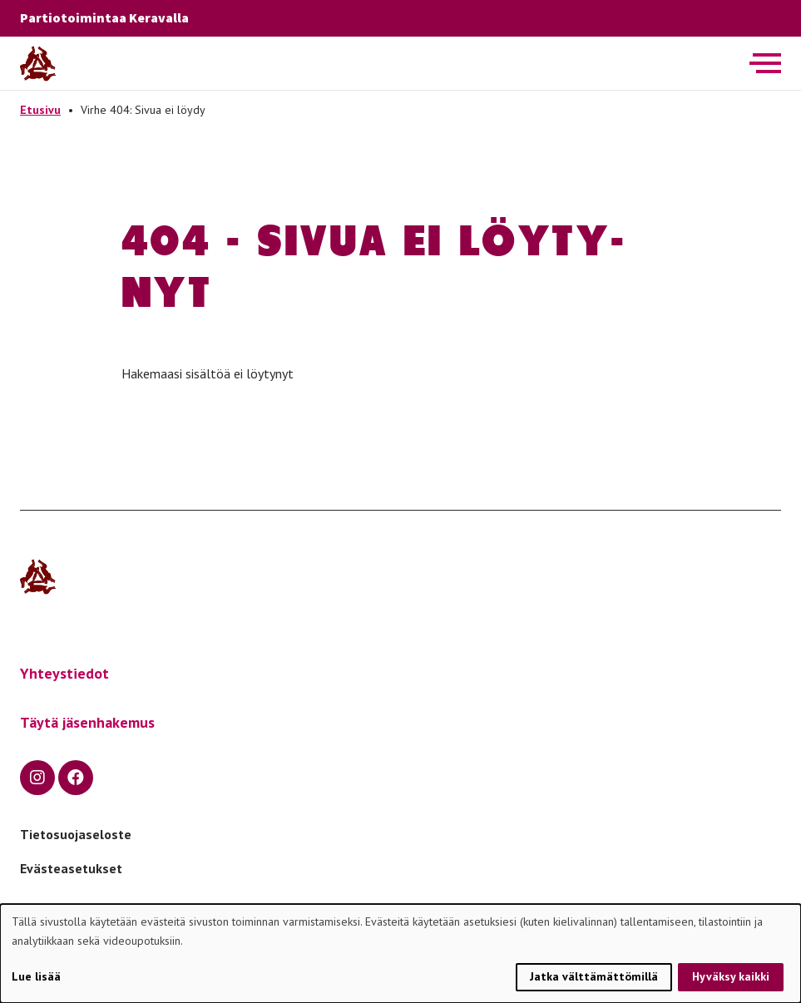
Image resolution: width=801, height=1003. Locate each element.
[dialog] (400, 953)
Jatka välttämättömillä (594, 976)
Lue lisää (36, 976)
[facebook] (75, 777)
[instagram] (37, 777)
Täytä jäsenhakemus (87, 722)
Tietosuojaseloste (75, 834)
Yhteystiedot (64, 673)
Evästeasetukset (71, 868)
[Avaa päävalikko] (765, 63)
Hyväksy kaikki (730, 976)
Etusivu (40, 109)
